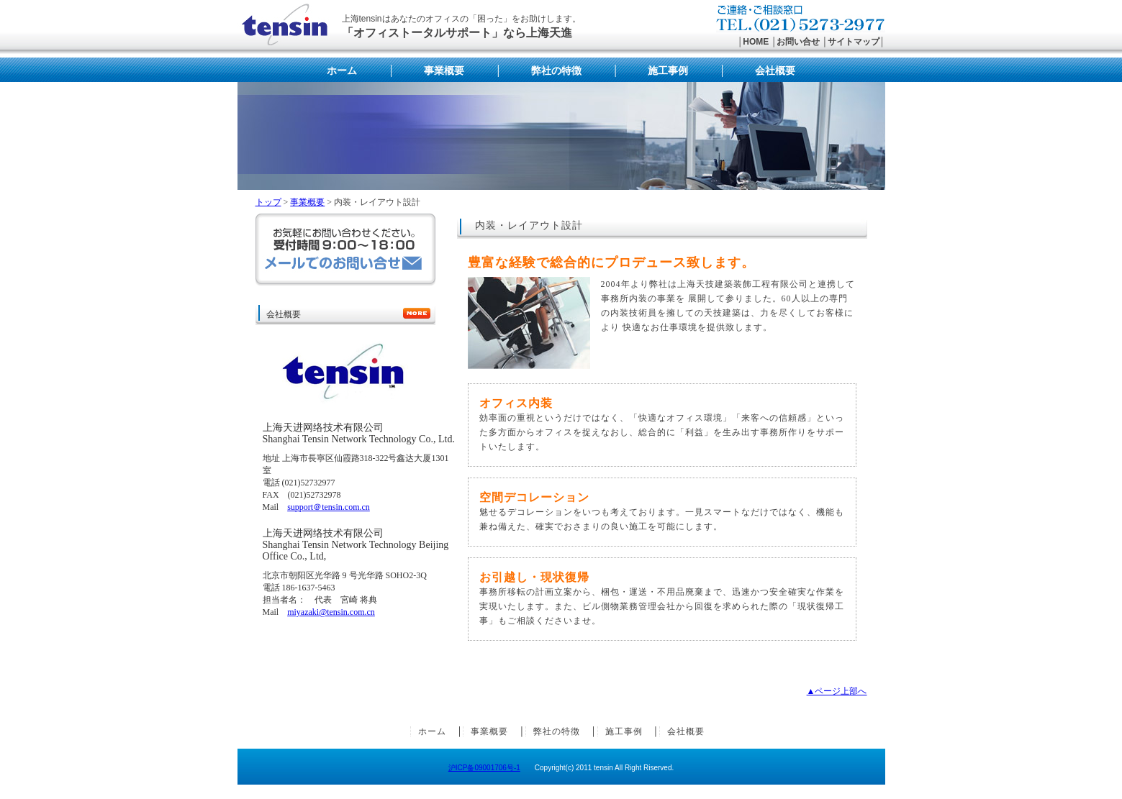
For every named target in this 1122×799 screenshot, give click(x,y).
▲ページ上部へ (837, 691)
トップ (268, 202)
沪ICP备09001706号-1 (484, 768)
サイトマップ (853, 42)
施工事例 (668, 70)
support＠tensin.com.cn (328, 507)
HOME (756, 42)
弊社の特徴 (556, 70)
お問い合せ (798, 42)
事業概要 (444, 70)
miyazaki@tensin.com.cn (331, 612)
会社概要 (775, 70)
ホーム (342, 70)
